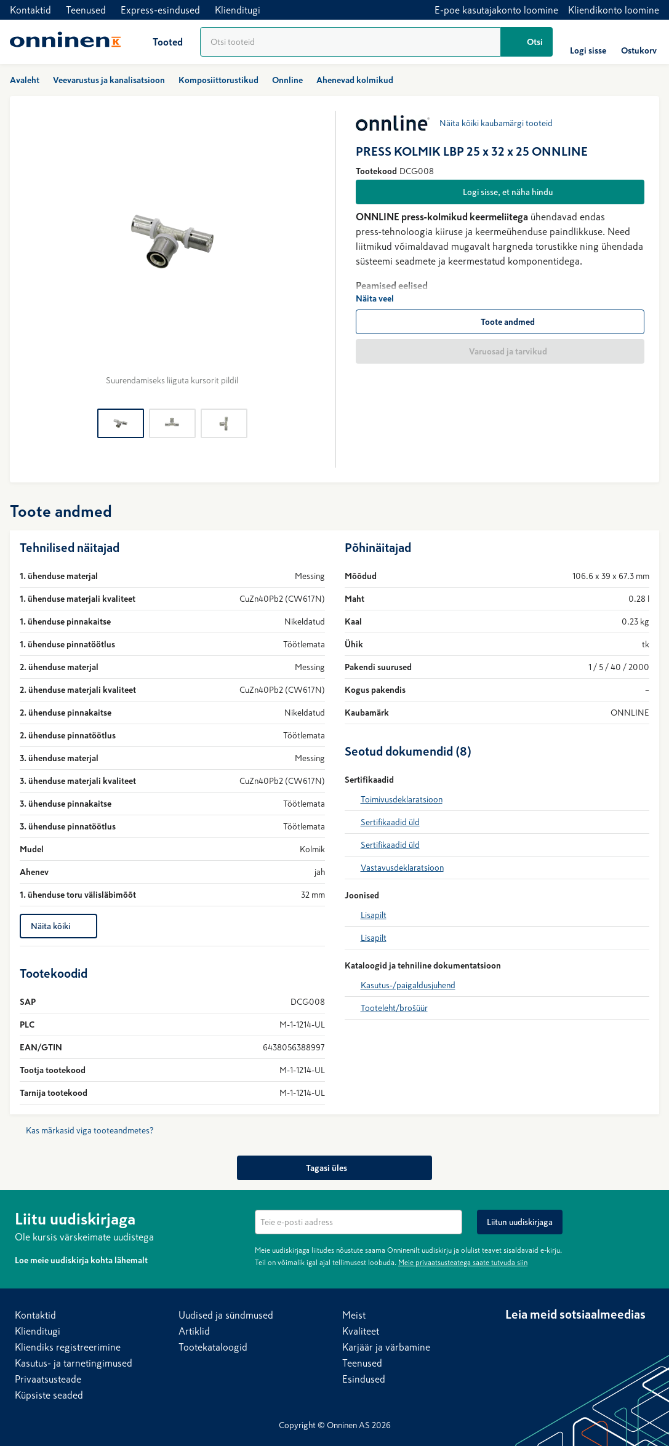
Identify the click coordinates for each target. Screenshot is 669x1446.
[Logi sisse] (588, 42)
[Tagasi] (34, 252)
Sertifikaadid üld (390, 822)
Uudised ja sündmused (225, 1315)
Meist (354, 1315)
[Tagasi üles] (334, 1168)
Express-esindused (160, 10)
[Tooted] (157, 42)
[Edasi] (310, 252)
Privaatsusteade (48, 1379)
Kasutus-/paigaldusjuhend (408, 985)
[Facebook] (540, 1338)
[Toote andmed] (500, 322)
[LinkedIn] (515, 1338)
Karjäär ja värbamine (386, 1347)
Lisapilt (374, 915)
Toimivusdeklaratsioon (402, 799)
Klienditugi (237, 10)
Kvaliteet (360, 1331)
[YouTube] (564, 1338)
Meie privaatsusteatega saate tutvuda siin (462, 1262)
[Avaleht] (65, 41)
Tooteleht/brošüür (394, 1008)
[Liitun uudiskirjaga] (520, 1222)
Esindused (363, 1379)
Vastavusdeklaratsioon (402, 867)
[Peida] (646, 1217)
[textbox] (358, 1222)
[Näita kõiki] (58, 926)
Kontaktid (30, 10)
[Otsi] (527, 42)
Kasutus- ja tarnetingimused (73, 1363)
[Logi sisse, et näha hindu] (500, 192)
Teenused (86, 10)
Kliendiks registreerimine (68, 1347)
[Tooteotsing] (350, 42)
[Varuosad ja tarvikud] (500, 351)
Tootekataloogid (212, 1347)
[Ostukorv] (639, 42)
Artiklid (194, 1331)
